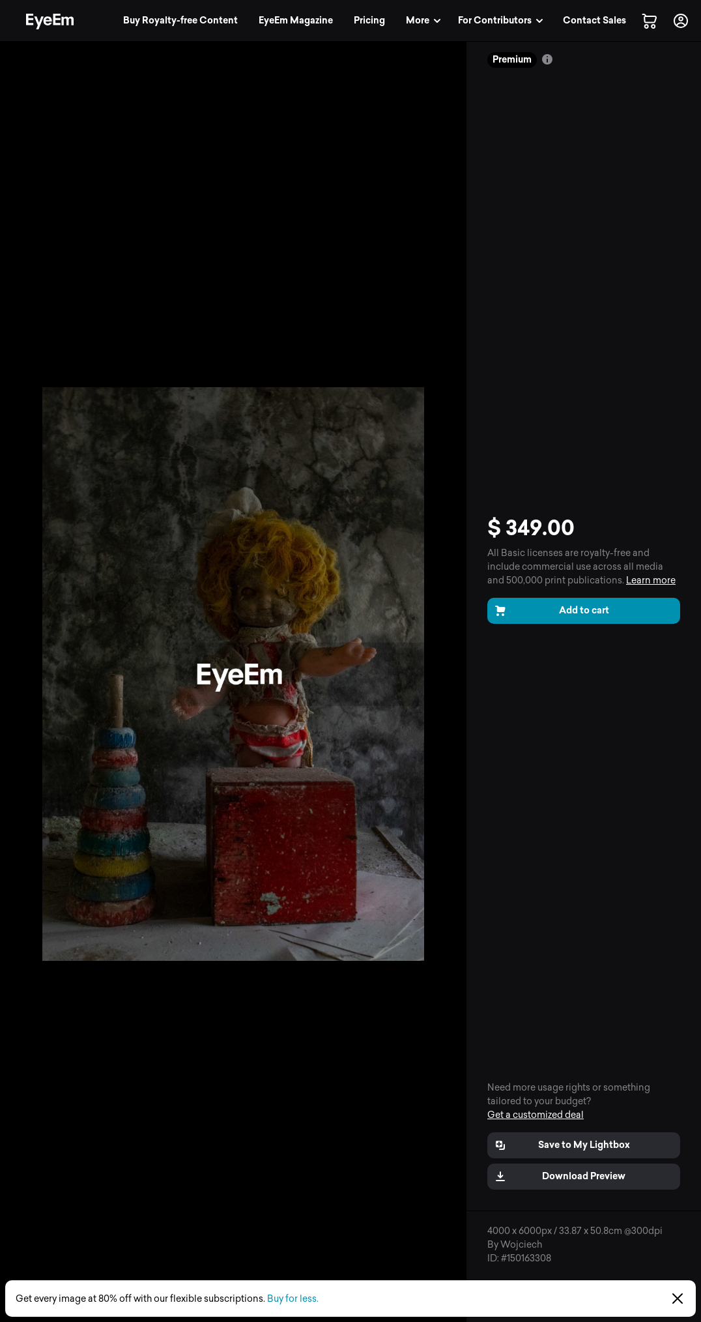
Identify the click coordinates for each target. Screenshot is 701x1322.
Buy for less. (293, 1298)
